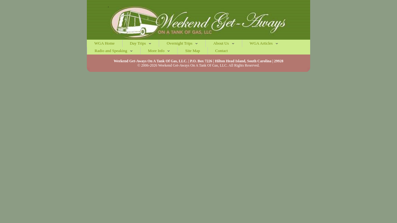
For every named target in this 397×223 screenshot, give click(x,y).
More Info (159, 50)
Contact (221, 50)
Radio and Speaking (114, 50)
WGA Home (104, 43)
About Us (223, 43)
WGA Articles (264, 43)
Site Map (192, 50)
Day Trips (141, 43)
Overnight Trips (182, 43)
